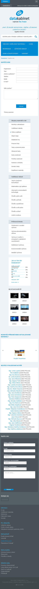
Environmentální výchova (18, 249)
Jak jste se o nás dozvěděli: (11, 460)
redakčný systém (17, 582)
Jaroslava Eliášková (15, 399)
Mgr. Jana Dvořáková (15, 393)
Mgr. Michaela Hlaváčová (14, 391)
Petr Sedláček (14, 373)
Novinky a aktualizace (17, 124)
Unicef (3, 538)
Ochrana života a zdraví (8, 552)
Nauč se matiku (5, 569)
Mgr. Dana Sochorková (15, 395)
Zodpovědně (4, 571)
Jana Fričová (15, 417)
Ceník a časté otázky (7, 527)
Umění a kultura (16, 215)
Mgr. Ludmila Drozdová (15, 385)
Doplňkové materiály (17, 170)
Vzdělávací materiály (7, 512)
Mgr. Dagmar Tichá (15, 381)
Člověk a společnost (17, 203)
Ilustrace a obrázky (17, 162)
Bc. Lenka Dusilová (14, 377)
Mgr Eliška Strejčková (14, 405)
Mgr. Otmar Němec (15, 383)
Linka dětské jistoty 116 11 (9, 567)
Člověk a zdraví (16, 211)
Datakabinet (4, 58)
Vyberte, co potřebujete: (10, 466)
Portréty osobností (16, 159)
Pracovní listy (15, 143)
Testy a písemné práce (18, 147)
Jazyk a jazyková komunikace (16, 181)
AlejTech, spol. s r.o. (32, 582)
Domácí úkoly (15, 166)
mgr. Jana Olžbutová (15, 379)
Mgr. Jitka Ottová (15, 421)
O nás (2, 510)
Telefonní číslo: (8, 454)
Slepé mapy (15, 136)
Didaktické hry (15, 139)
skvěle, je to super (15, 266)
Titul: (5, 71)
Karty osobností (16, 155)
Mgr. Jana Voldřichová (15, 423)
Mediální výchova (16, 252)
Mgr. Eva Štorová (14, 375)
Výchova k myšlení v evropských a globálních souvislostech (18, 239)
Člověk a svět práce (17, 207)
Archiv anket (14, 282)
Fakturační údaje (6, 516)
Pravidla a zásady (6, 556)
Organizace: (7, 69)
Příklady (3, 573)
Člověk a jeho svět (16, 196)
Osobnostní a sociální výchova (17, 226)
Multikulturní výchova (17, 245)
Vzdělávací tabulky (17, 128)
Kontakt (3, 518)
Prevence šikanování (7, 565)
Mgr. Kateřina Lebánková (15, 429)
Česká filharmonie (6, 541)
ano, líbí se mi (14, 268)
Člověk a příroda (16, 200)
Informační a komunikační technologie (19, 191)
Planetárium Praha (6, 543)
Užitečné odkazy (6, 525)
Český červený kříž (6, 536)
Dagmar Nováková (15, 425)
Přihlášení (5, 1)
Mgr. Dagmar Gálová (15, 413)
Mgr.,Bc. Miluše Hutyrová (15, 389)
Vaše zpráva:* (8, 88)
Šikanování (4, 554)
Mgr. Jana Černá (15, 407)
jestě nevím (14, 271)
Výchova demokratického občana (18, 232)
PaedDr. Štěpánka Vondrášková (15, 409)
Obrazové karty (15, 151)
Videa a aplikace (16, 132)
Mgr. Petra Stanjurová (15, 397)
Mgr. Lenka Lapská (14, 371)
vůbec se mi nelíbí (15, 276)
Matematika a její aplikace (19, 186)
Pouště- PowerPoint (19, 358)
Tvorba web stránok (7, 582)
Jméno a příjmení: (9, 442)
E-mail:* (6, 81)
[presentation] (18, 483)
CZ (36, 1)
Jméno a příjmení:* (9, 74)
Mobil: (5, 79)
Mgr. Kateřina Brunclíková (15, 387)
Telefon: (6, 76)
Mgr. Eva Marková (14, 403)
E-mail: (6, 448)
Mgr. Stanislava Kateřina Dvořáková (15, 427)
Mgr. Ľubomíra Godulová (15, 415)
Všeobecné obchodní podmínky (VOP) (12, 529)
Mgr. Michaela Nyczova (15, 419)
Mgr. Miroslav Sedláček (15, 401)
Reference (4, 514)
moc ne (13, 273)
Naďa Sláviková (15, 411)
